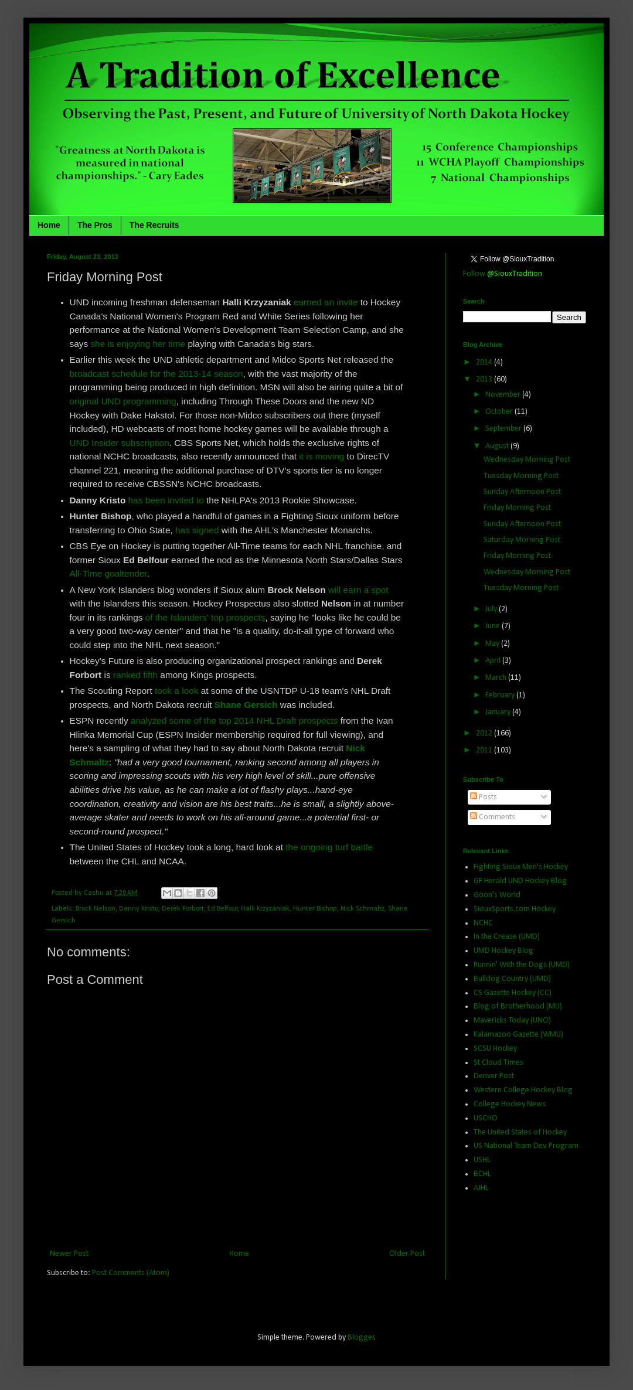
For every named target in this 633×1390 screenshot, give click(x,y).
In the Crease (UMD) (507, 936)
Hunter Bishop (315, 908)
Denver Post (494, 1076)
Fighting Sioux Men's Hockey (521, 867)
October (500, 411)
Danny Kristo (138, 908)
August (498, 446)
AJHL (481, 1188)
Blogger (361, 1337)
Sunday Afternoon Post (522, 492)
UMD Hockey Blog (503, 950)
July (492, 609)
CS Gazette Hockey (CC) (513, 993)
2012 (485, 733)
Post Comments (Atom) (130, 1273)
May (493, 643)
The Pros (95, 225)
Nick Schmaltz (362, 908)
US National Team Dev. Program (526, 1146)
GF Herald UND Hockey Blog (520, 881)
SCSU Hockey (495, 1048)
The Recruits (154, 225)
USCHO (486, 1118)
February (500, 695)
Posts (483, 797)
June (493, 626)
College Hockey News (510, 1104)
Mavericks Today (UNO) (512, 1020)
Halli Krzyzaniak (265, 908)
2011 (485, 750)
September (504, 428)
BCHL (482, 1174)
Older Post (407, 1253)
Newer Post (69, 1253)
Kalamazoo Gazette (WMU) (518, 1034)
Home (49, 225)
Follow (502, 274)
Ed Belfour (222, 908)
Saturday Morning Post (522, 540)
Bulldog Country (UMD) (512, 979)
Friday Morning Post (517, 507)
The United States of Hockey (520, 1132)
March (496, 677)
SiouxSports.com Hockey (515, 909)
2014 (485, 362)
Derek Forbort (183, 908)
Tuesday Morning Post (521, 476)
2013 (485, 379)
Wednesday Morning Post (527, 459)
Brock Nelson (95, 908)
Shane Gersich (246, 705)
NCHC (483, 923)
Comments (492, 817)
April (493, 660)
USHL (482, 1160)
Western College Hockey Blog (523, 1090)
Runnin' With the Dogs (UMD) (522, 964)
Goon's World (497, 895)
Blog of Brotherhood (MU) (518, 1006)
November (503, 394)
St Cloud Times (498, 1062)
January (498, 712)
